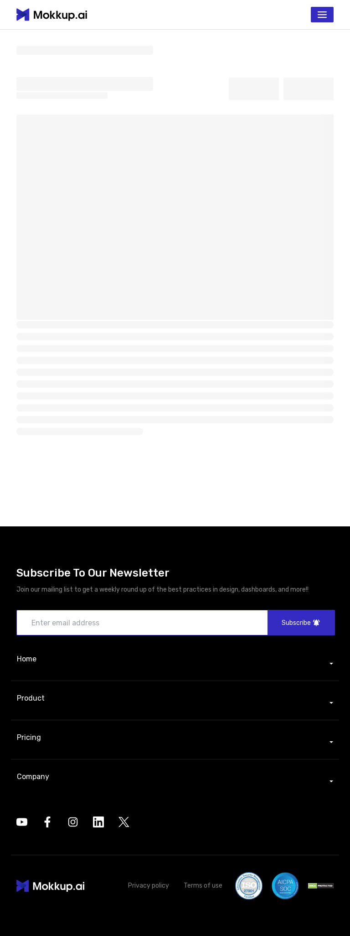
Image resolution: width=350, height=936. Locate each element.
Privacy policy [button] (148, 886)
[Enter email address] (175, 622)
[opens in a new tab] (21, 821)
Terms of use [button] (203, 886)
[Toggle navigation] (322, 14)
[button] (50, 885)
